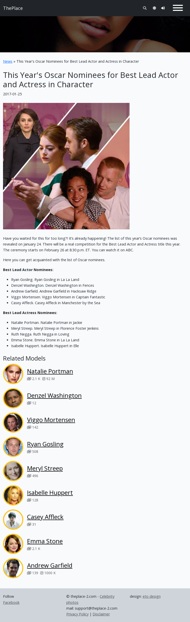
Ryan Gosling (45, 444)
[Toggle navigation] (178, 8)
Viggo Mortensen (51, 419)
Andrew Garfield (49, 565)
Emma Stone (45, 541)
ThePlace (13, 8)
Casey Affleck (45, 517)
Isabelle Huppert (50, 492)
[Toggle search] (144, 8)
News (7, 61)
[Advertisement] (95, 32)
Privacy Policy (77, 614)
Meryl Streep (45, 468)
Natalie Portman (50, 371)
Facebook (11, 602)
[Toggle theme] (154, 8)
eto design (152, 596)
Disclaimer (101, 614)
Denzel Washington (54, 395)
